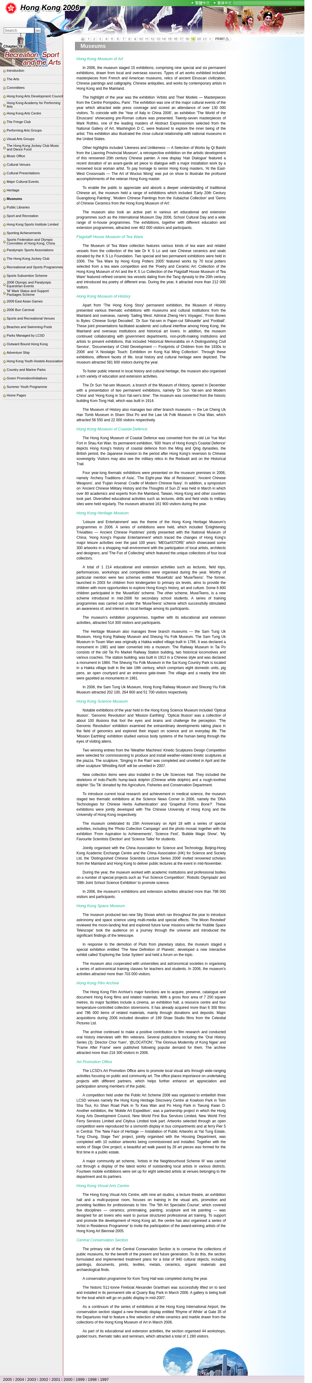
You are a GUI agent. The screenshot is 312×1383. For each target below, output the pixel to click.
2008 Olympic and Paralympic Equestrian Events (29, 284)
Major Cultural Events (23, 181)
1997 (104, 1379)
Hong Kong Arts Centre (24, 113)
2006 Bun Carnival (20, 310)
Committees (16, 87)
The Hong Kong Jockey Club (28, 258)
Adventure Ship (18, 352)
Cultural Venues (18, 164)
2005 (7, 1379)
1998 (92, 1379)
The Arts (13, 79)
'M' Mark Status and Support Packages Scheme (28, 292)
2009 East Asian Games (25, 301)
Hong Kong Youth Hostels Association (35, 361)
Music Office (16, 156)
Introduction (15, 70)
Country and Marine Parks (26, 369)
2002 (43, 1379)
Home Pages (16, 395)
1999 (80, 1379)
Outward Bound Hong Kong (27, 344)
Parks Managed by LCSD (25, 335)
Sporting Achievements (24, 233)
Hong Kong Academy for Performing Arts (33, 104)
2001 (55, 1379)
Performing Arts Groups (24, 130)
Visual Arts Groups (20, 139)
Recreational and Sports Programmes (35, 267)
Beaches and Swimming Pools (29, 327)
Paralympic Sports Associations (30, 250)
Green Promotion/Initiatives (27, 378)
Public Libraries (18, 207)
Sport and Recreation (22, 216)
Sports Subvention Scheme (27, 275)
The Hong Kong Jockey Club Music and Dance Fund (33, 147)
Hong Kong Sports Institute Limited (32, 224)
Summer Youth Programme (27, 387)
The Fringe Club (19, 122)
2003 (31, 1379)
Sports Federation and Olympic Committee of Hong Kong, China (31, 241)
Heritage (13, 190)
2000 (68, 1379)
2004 (19, 1379)
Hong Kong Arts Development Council (35, 96)
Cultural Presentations (23, 173)
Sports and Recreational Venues (31, 318)
